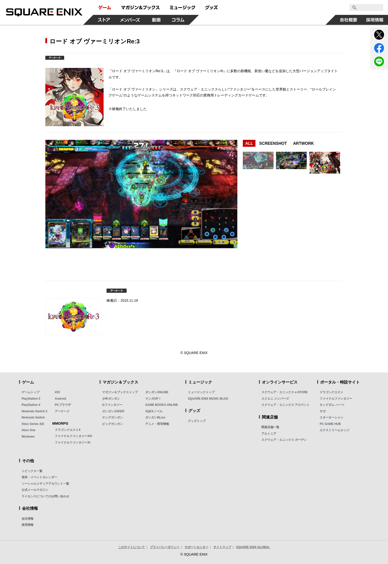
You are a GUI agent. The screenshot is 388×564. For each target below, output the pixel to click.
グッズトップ (197, 421)
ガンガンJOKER (113, 411)
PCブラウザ (63, 405)
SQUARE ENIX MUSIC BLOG (208, 398)
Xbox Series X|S (33, 424)
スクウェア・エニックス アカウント (285, 405)
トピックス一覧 (32, 471)
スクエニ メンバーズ (275, 398)
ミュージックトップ (201, 392)
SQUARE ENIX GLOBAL (253, 547)
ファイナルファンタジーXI (72, 442)
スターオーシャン (331, 417)
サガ (323, 411)
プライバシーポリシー (165, 547)
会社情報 (27, 518)
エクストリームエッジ (334, 430)
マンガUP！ (153, 398)
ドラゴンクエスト (331, 392)
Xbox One (28, 430)
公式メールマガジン (35, 490)
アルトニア (268, 433)
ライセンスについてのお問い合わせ (45, 496)
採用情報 (27, 525)
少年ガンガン (111, 398)
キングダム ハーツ (332, 405)
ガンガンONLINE (156, 392)
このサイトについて (131, 547)
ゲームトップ (30, 392)
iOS (57, 392)
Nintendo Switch (33, 417)
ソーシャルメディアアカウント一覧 (45, 483)
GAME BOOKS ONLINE (161, 405)
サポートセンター (196, 547)
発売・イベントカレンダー (39, 477)
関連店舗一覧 (270, 427)
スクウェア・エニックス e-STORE (284, 392)
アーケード (62, 411)
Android (60, 398)
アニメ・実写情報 (157, 424)
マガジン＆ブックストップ (120, 392)
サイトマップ (222, 547)
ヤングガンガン (112, 417)
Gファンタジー (112, 405)
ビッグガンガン (112, 424)
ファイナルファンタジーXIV (73, 436)
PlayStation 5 (31, 398)
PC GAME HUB (330, 424)
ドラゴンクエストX (68, 430)
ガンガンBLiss (155, 417)
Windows (28, 436)
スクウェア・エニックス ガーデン (284, 440)
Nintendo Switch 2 (34, 411)
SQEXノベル (153, 411)
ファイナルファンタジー (336, 398)
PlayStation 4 (31, 405)
